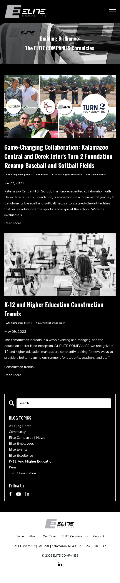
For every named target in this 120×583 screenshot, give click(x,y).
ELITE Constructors (75, 536)
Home (20, 536)
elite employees (21, 443)
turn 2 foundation (96, 174)
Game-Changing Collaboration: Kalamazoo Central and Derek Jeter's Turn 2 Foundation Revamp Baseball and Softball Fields (58, 156)
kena (13, 467)
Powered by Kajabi (60, 571)
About (33, 536)
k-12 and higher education (67, 174)
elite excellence (21, 455)
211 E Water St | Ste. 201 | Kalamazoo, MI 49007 (47, 546)
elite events (42, 174)
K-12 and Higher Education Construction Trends (53, 309)
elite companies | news (19, 174)
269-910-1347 (96, 546)
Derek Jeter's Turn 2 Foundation (28, 197)
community (17, 431)
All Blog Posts (20, 426)
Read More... (13, 223)
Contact (98, 536)
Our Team (50, 536)
